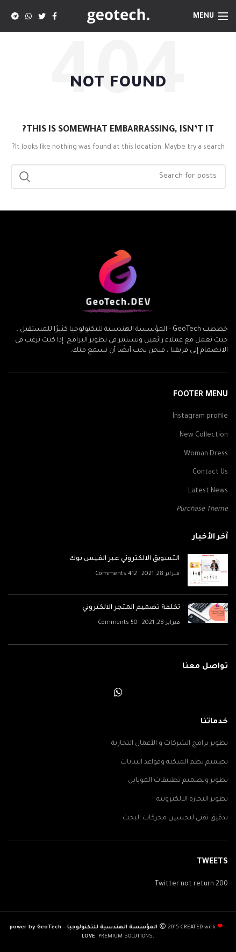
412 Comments (116, 574)
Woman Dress (206, 454)
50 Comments (118, 623)
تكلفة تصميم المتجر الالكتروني (131, 608)
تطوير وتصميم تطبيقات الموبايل (178, 780)
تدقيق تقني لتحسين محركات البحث (175, 818)
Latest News (208, 491)
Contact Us (210, 472)
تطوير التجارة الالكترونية (192, 799)
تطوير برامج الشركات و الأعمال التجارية (169, 743)
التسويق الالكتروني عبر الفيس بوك (124, 559)
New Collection (204, 435)
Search (25, 176)
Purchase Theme (202, 509)
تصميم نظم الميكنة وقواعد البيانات (174, 762)
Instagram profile (200, 416)
